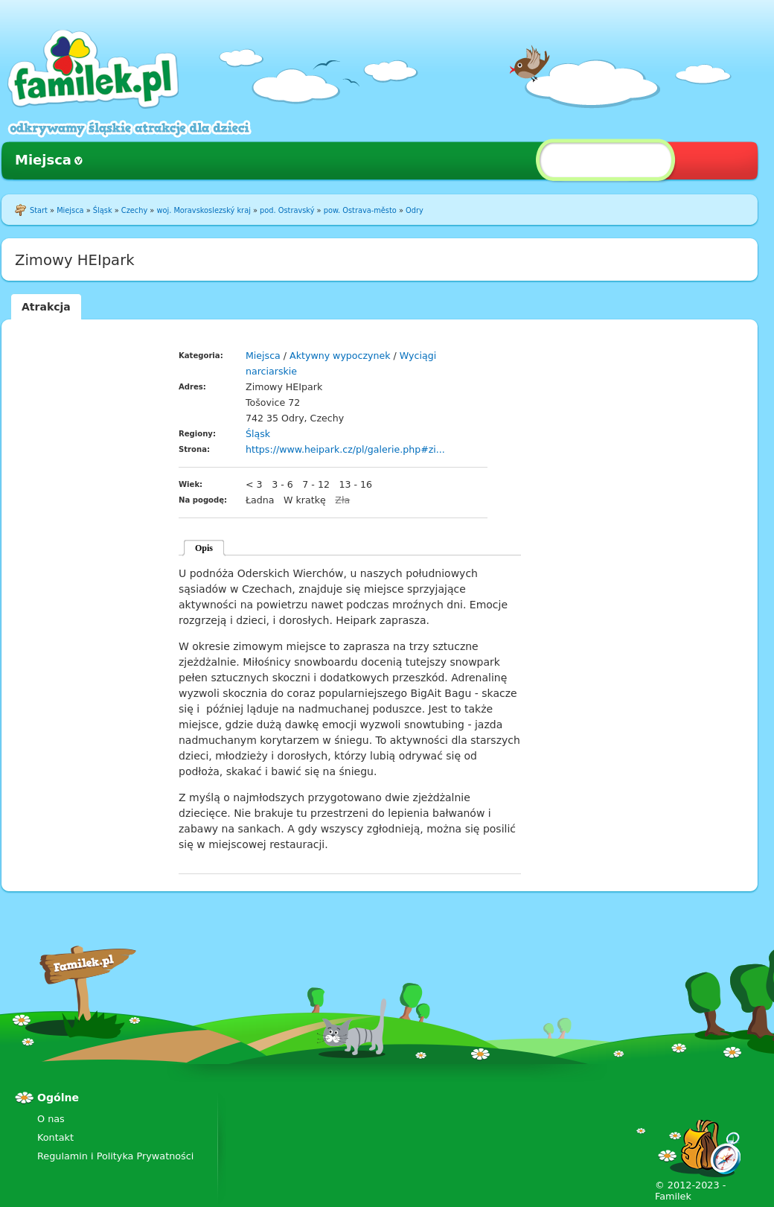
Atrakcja (46, 307)
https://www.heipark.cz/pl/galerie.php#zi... (345, 449)
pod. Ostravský (287, 210)
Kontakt (55, 1137)
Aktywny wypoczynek (340, 355)
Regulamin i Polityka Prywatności (115, 1156)
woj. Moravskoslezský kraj (203, 210)
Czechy (134, 210)
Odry (414, 210)
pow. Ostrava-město (360, 210)
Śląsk (102, 210)
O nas (51, 1118)
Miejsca (43, 160)
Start (39, 210)
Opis (204, 548)
